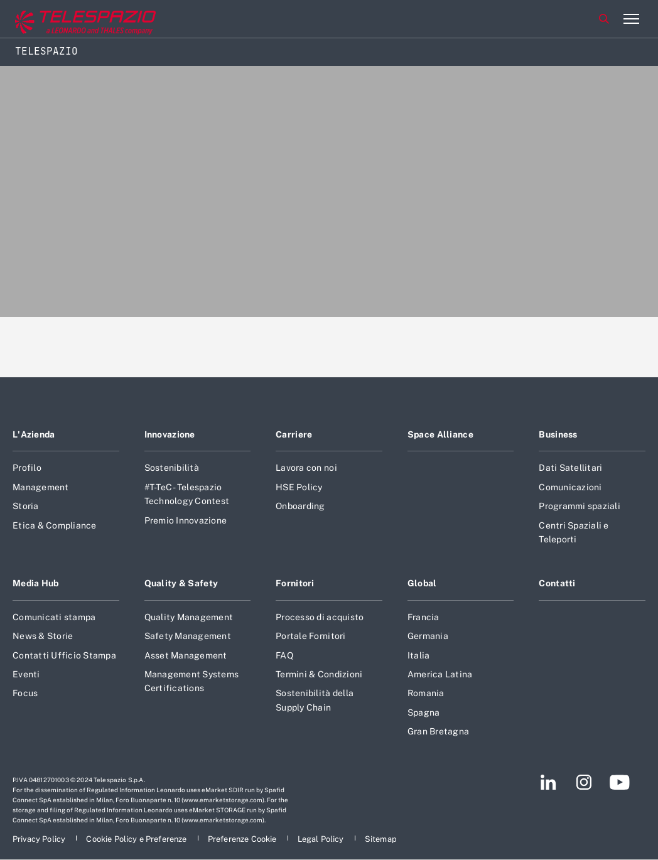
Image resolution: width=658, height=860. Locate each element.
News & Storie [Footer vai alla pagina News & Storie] (43, 636)
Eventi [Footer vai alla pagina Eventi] (26, 674)
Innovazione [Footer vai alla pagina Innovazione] (169, 434)
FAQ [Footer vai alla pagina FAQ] (284, 655)
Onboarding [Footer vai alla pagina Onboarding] (300, 506)
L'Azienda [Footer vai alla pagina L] (34, 434)
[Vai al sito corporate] (62, 19)
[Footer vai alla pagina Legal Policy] (322, 839)
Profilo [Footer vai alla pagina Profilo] (27, 468)
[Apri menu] (631, 19)
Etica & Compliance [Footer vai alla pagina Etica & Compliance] (55, 525)
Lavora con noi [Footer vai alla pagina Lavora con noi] (306, 468)
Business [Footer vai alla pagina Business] (558, 434)
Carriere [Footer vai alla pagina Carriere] (294, 434)
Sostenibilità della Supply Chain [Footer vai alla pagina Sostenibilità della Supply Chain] (314, 700)
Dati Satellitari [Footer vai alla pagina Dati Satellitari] (570, 468)
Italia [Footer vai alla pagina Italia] (418, 655)
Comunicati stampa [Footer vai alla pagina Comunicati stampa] (54, 617)
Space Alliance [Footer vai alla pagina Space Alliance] (440, 434)
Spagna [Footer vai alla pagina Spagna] (423, 712)
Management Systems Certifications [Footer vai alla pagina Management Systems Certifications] (191, 681)
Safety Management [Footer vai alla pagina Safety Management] (187, 636)
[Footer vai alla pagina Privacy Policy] (40, 839)
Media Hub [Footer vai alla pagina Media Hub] (36, 583)
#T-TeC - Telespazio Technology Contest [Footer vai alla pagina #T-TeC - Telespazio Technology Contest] (187, 494)
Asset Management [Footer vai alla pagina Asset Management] (185, 655)
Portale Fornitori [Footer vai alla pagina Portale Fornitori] (310, 636)
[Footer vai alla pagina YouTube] (619, 782)
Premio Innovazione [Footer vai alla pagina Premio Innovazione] (185, 520)
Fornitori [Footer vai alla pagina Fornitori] (295, 583)
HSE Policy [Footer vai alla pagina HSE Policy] (299, 487)
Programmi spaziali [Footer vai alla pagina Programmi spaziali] (579, 506)
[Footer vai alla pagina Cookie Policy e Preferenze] (137, 839)
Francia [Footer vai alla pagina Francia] (423, 617)
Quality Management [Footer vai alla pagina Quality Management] (189, 617)
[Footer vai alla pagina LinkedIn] (548, 782)
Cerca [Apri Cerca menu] (604, 19)
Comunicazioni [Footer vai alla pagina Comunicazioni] (570, 487)
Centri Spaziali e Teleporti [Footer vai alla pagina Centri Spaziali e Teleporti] (573, 532)
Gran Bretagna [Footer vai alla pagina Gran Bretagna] (438, 731)
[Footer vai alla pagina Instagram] (583, 782)
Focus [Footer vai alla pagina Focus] (25, 693)
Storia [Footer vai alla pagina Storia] (26, 506)
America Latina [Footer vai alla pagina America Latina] (440, 674)
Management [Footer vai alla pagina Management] (41, 487)
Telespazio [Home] (46, 51)
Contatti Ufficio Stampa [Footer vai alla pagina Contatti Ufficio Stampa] (64, 655)
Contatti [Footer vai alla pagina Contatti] (557, 583)
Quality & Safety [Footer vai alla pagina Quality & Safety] (181, 583)
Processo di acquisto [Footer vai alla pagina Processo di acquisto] (320, 617)
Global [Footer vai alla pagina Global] (422, 583)
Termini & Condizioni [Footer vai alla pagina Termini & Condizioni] (319, 674)
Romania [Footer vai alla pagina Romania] (426, 693)
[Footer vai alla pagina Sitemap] (381, 839)
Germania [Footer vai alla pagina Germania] (427, 636)
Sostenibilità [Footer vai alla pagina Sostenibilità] (171, 468)
